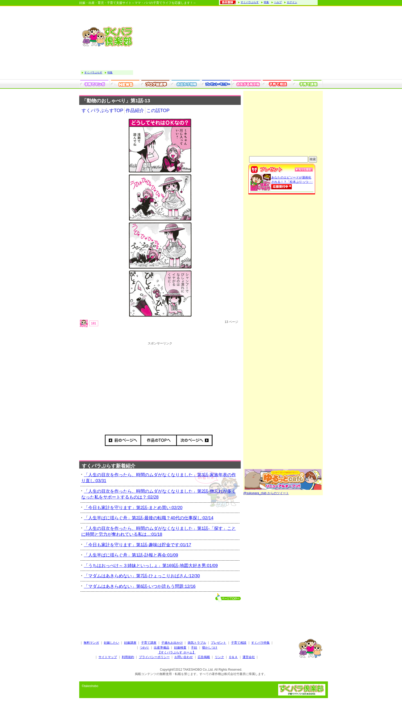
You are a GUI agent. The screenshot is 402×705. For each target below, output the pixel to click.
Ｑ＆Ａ (233, 657)
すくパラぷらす (250, 2)
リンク (219, 657)
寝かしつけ (209, 647)
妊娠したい (111, 642)
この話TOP (158, 110)
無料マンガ (91, 642)
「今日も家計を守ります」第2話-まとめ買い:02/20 (133, 507)
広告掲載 (204, 657)
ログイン (292, 2)
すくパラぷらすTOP (102, 110)
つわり (144, 647)
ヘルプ (278, 2)
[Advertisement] (229, 43)
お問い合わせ (183, 657)
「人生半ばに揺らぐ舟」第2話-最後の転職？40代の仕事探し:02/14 (148, 517)
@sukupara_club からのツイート (266, 493)
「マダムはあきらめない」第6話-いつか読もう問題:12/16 (140, 586)
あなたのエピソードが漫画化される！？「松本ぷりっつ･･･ (292, 182)
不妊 (194, 647)
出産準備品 (161, 647)
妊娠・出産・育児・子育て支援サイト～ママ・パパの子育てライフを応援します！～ (137, 3)
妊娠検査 (180, 647)
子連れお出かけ (172, 642)
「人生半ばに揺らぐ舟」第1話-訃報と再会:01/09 (131, 555)
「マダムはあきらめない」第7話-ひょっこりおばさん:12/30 (142, 575)
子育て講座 (148, 642)
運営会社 (249, 657)
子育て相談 (238, 642)
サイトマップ (107, 657)
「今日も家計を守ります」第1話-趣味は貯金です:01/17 (137, 544)
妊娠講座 (130, 642)
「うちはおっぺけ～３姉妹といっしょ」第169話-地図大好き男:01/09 (151, 565)
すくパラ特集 (260, 642)
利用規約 (128, 657)
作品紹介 (135, 110)
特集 (266, 2)
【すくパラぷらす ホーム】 (176, 652)
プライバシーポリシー (154, 657)
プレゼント (218, 642)
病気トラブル (197, 642)
